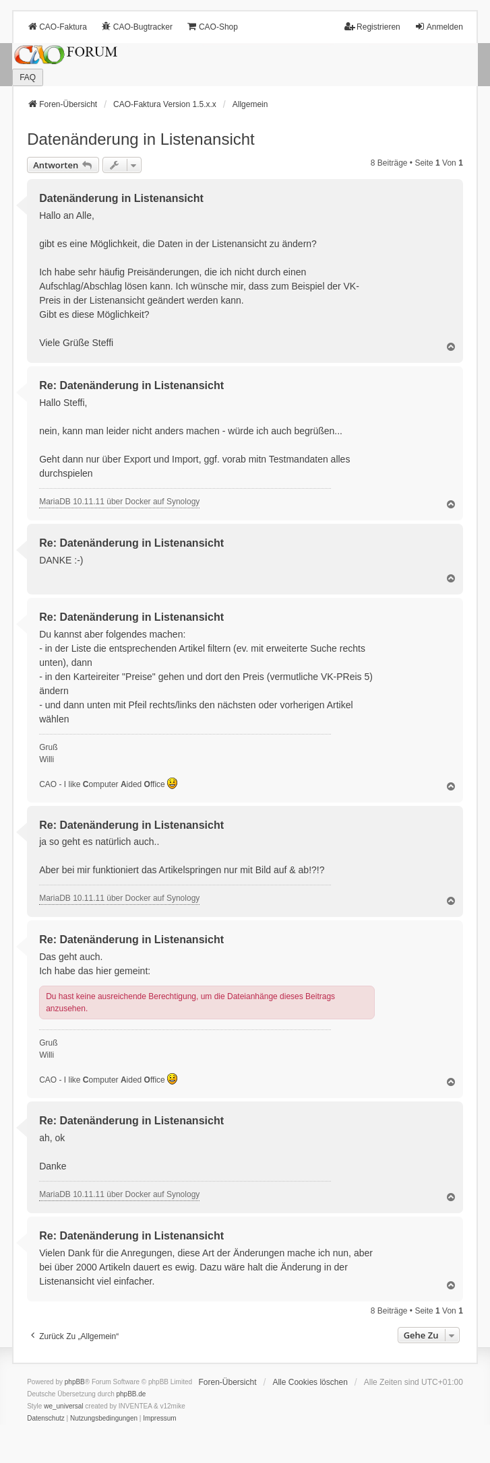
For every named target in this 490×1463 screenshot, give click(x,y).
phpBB (75, 1382)
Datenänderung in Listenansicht (141, 139)
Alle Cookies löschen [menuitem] (309, 1382)
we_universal (63, 1406)
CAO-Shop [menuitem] (212, 27)
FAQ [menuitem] (28, 77)
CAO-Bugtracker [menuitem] (137, 27)
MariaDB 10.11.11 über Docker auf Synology (119, 501)
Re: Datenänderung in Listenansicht (131, 385)
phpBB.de (131, 1394)
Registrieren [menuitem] (372, 27)
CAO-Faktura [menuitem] (57, 27)
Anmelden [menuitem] (439, 27)
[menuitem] (46, 1419)
